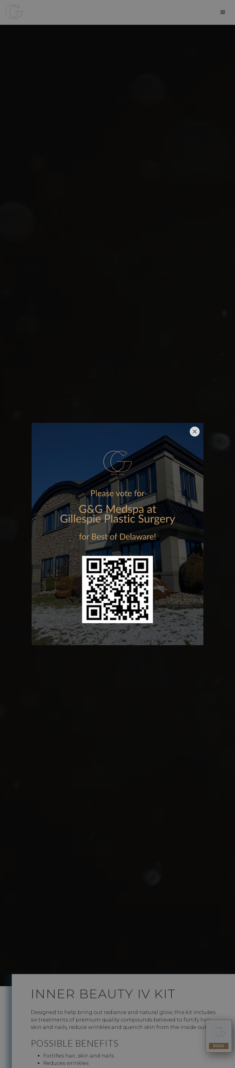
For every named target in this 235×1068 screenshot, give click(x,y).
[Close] (195, 432)
